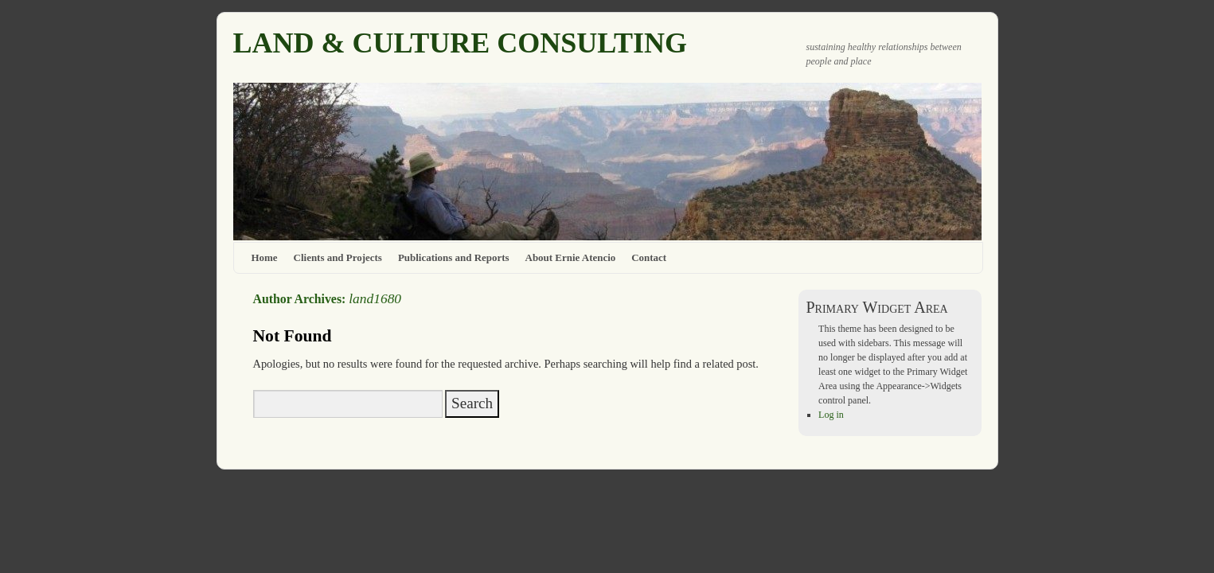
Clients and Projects (338, 257)
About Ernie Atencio (570, 257)
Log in (831, 414)
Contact (648, 257)
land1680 (375, 298)
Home (265, 257)
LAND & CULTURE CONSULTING (460, 43)
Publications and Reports (453, 257)
